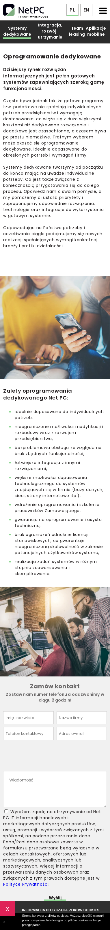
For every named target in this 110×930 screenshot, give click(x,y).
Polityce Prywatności (26, 884)
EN (86, 10)
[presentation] (47, 757)
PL (72, 10)
